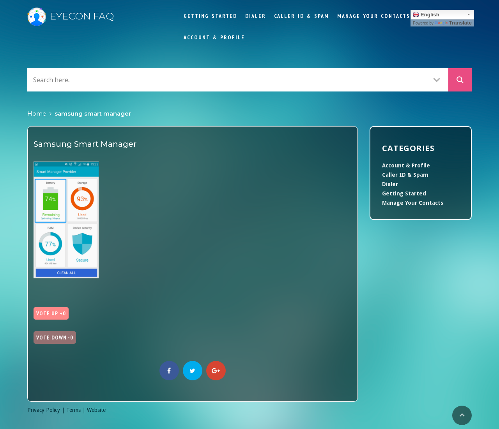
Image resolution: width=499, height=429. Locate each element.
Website (96, 410)
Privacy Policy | (46, 410)
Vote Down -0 (54, 337)
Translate (453, 23)
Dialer (255, 15)
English (426, 15)
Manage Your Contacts (373, 15)
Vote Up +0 (51, 313)
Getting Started (210, 15)
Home (36, 113)
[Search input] (228, 79)
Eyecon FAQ (70, 16)
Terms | (76, 410)
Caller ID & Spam (301, 15)
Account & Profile (214, 37)
